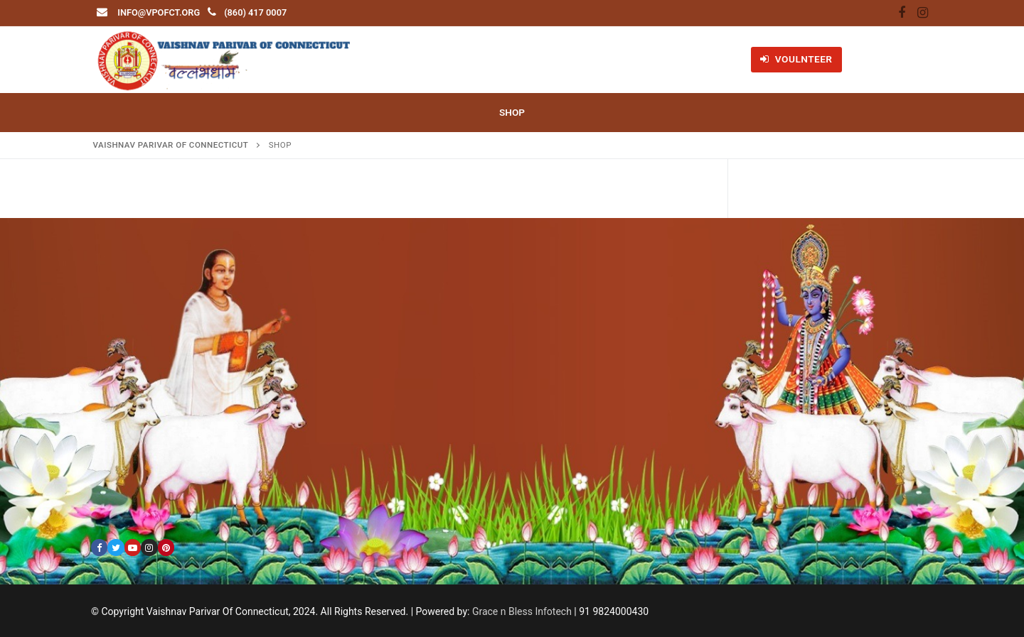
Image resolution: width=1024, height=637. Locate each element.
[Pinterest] (166, 547)
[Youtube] (132, 547)
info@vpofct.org (158, 12)
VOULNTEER (796, 59)
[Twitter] (115, 547)
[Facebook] (902, 13)
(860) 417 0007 (255, 12)
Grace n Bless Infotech (522, 611)
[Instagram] (922, 13)
